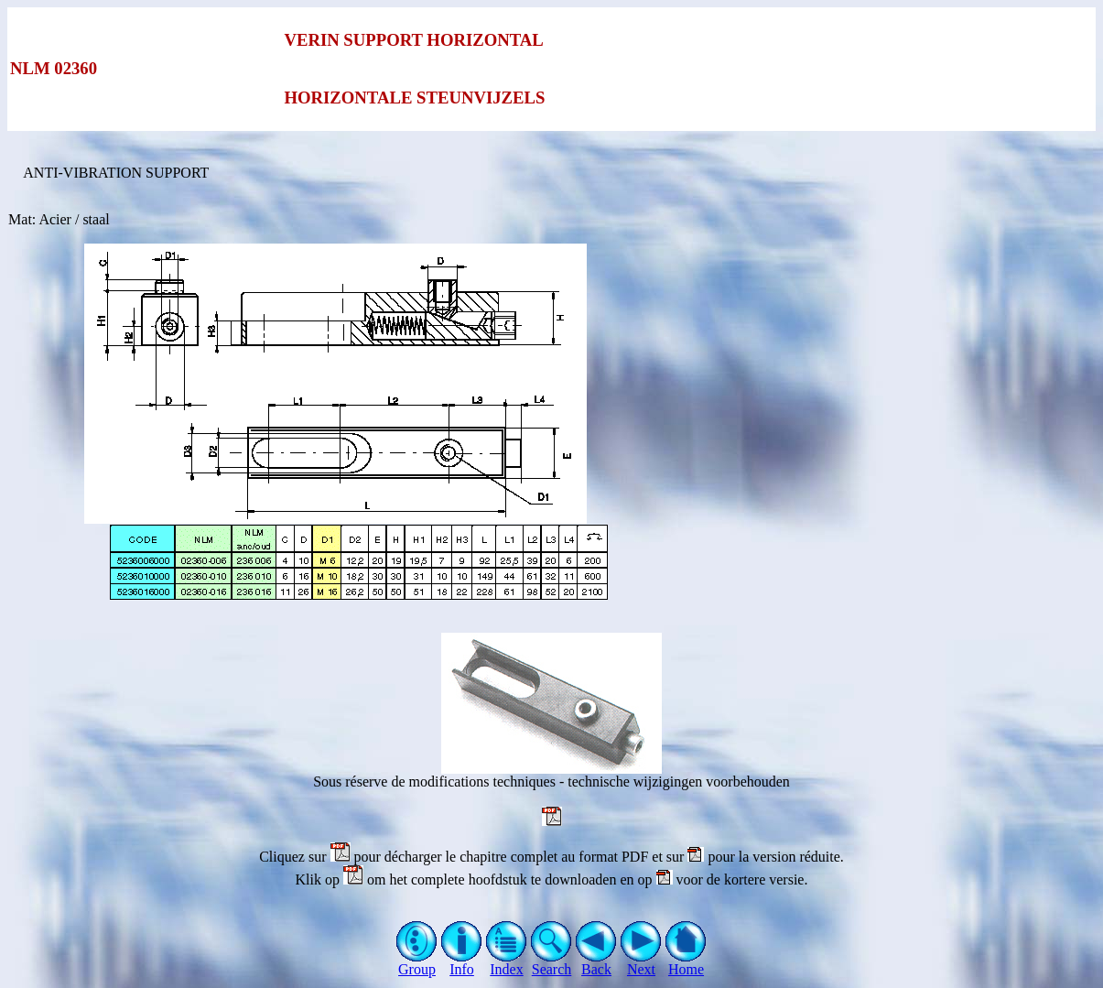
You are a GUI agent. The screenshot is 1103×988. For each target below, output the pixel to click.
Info (461, 963)
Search (551, 963)
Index (506, 963)
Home (686, 963)
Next (641, 963)
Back (596, 963)
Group (417, 963)
